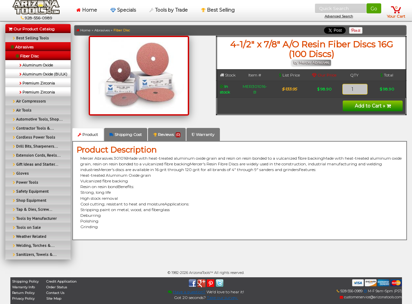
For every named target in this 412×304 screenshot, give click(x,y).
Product (88, 134)
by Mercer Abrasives (311, 62)
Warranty (203, 134)
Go (373, 9)
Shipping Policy (25, 281)
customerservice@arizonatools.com (371, 297)
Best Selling (218, 10)
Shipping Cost (125, 134)
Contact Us (55, 293)
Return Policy (23, 293)
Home (86, 10)
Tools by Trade (168, 10)
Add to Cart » (373, 106)
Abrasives (102, 30)
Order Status (56, 287)
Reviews (166, 134)
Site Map (53, 298)
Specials (123, 10)
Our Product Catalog (32, 28)
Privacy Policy (23, 298)
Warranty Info (23, 287)
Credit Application (61, 281)
